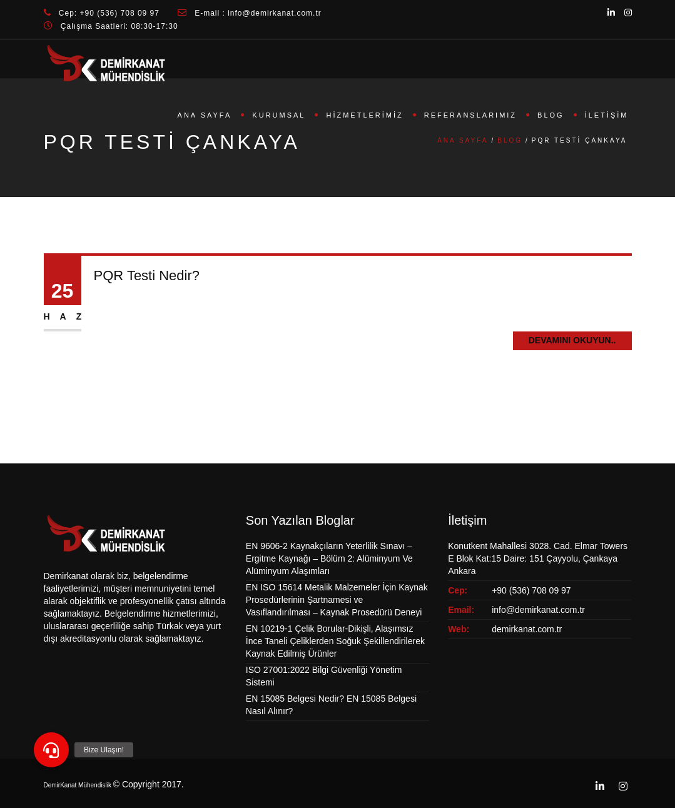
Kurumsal (278, 115)
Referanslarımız (470, 115)
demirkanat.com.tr (527, 629)
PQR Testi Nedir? (147, 275)
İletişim (607, 115)
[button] (51, 749)
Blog (550, 115)
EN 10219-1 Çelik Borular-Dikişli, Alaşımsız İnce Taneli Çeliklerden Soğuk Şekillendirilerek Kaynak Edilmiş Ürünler (335, 641)
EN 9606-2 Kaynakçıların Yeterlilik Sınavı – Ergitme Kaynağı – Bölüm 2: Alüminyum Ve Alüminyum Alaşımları (329, 558)
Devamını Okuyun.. (572, 340)
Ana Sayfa (205, 115)
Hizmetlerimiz (364, 115)
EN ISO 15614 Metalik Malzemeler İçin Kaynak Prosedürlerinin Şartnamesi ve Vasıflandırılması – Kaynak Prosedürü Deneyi (337, 599)
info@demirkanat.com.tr (538, 610)
